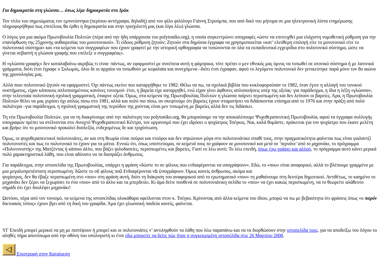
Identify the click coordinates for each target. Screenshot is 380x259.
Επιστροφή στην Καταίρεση (42, 253)
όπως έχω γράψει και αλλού (284, 148)
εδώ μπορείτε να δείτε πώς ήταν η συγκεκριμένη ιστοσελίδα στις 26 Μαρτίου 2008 (204, 235)
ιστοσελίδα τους (302, 230)
